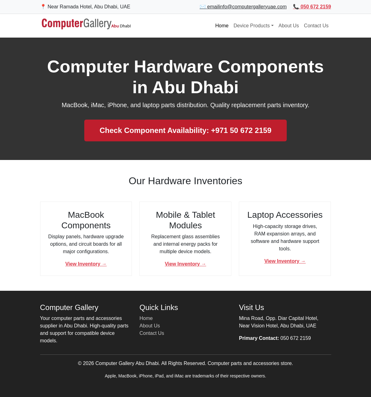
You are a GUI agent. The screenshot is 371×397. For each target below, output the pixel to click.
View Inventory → (86, 264)
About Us (289, 25)
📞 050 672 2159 (312, 6)
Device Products (252, 25)
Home (222, 25)
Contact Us (316, 25)
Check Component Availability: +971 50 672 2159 (185, 130)
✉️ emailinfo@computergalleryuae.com (243, 6)
